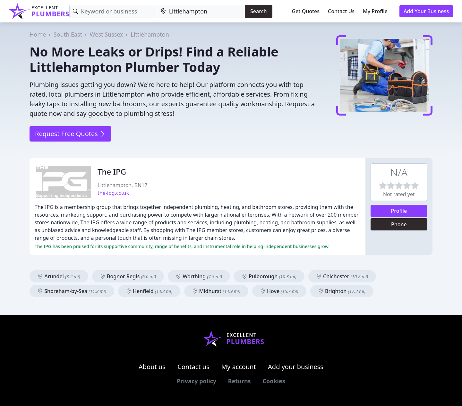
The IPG (112, 171)
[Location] (201, 11)
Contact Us (341, 11)
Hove (279, 291)
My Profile (375, 11)
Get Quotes (306, 11)
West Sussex (106, 34)
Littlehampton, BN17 (123, 185)
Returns (239, 381)
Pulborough (269, 276)
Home (38, 34)
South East (68, 34)
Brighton (341, 291)
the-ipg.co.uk (113, 192)
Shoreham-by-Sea (72, 291)
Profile (399, 210)
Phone (399, 224)
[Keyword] (113, 11)
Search (258, 11)
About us (152, 366)
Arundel (59, 276)
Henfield (149, 291)
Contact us (193, 366)
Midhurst (216, 291)
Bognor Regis (128, 276)
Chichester (342, 276)
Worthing (199, 276)
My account (238, 366)
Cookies (273, 381)
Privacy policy (196, 381)
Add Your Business (426, 11)
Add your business (295, 366)
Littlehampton (150, 34)
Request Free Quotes (70, 133)
